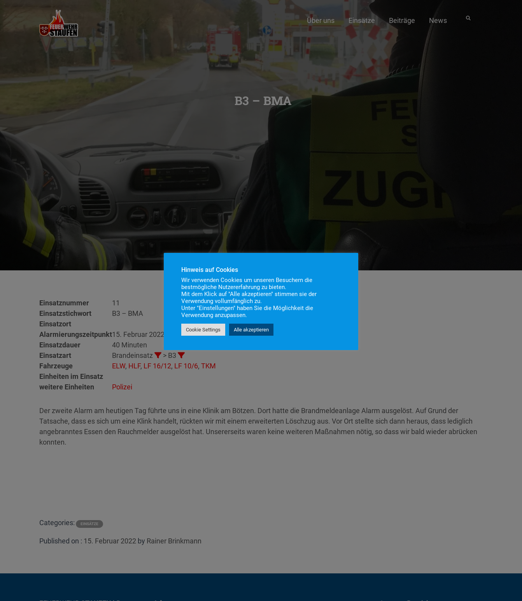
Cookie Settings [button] (203, 330)
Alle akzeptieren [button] (251, 330)
